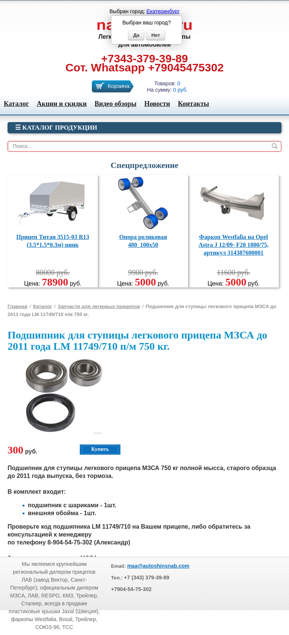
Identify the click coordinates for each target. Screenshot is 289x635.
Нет (155, 35)
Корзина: (119, 86)
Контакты (193, 103)
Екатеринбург (162, 11)
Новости (157, 103)
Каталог (16, 103)
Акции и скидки (62, 103)
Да (136, 35)
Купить (100, 449)
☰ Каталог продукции (56, 127)
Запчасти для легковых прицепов (99, 306)
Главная (17, 306)
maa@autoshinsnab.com (158, 566)
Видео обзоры (115, 103)
